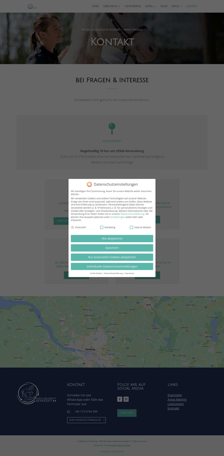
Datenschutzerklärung (132, 213)
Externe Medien (140, 227)
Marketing (107, 227)
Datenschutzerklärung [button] (113, 273)
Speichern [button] (112, 248)
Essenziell (78, 227)
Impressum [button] (129, 273)
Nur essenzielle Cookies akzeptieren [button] (112, 257)
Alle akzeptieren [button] (112, 238)
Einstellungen (117, 217)
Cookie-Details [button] (96, 273)
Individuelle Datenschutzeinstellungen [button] (112, 266)
